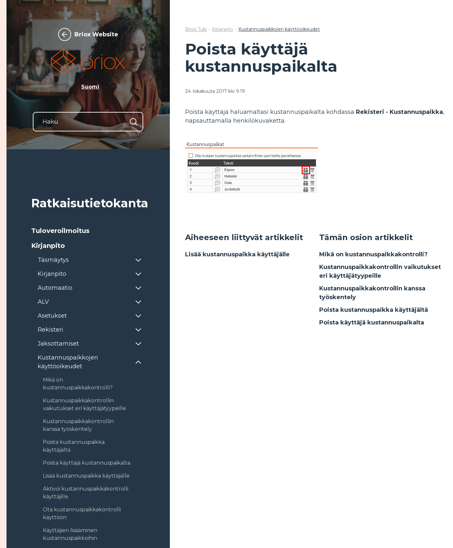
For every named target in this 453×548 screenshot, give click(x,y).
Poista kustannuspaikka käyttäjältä (373, 309)
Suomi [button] (90, 87)
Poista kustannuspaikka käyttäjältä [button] (74, 446)
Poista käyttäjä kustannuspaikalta (371, 322)
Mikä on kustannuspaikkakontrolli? (373, 254)
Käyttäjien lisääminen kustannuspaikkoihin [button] (70, 534)
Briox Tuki (196, 29)
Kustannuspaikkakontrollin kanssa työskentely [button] (78, 425)
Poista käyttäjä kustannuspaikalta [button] (86, 463)
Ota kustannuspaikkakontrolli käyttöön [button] (82, 513)
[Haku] (88, 121)
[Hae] (133, 122)
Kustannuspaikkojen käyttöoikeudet (279, 29)
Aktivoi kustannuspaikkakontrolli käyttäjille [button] (85, 493)
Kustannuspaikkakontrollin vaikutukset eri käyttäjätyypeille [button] (84, 404)
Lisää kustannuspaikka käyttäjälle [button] (86, 476)
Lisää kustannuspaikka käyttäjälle (237, 254)
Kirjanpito (222, 29)
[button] (88, 230)
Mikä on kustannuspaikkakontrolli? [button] (78, 384)
